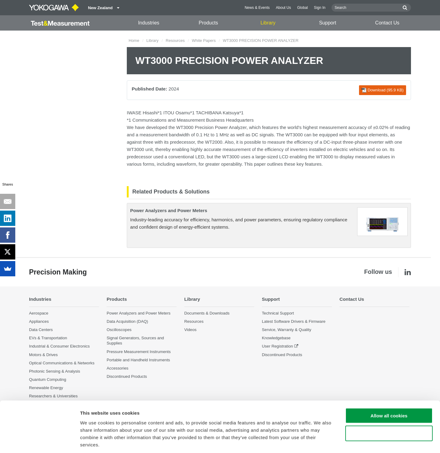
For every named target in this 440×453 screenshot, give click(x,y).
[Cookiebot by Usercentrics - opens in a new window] (39, 441)
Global (302, 8)
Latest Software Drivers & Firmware (293, 321)
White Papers (204, 40)
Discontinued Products (282, 354)
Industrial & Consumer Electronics (59, 346)
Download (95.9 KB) (382, 90)
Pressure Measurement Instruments (139, 351)
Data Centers (41, 329)
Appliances (39, 321)
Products (208, 22)
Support (327, 22)
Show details (320, 441)
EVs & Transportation (48, 338)
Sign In (319, 8)
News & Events (257, 8)
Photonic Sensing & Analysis (54, 371)
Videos (190, 329)
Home (134, 40)
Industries (148, 22)
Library (268, 22)
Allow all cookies (389, 387)
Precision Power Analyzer (220, 127)
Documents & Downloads (206, 313)
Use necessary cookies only (389, 405)
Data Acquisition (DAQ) (127, 321)
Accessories (117, 368)
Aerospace (38, 313)
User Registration (277, 346)
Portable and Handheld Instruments (138, 360)
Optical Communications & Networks (61, 363)
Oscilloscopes (119, 329)
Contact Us (387, 22)
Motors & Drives (43, 354)
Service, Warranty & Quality (286, 329)
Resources (175, 40)
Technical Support (278, 313)
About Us (283, 8)
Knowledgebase (276, 338)
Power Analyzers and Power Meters (168, 210)
